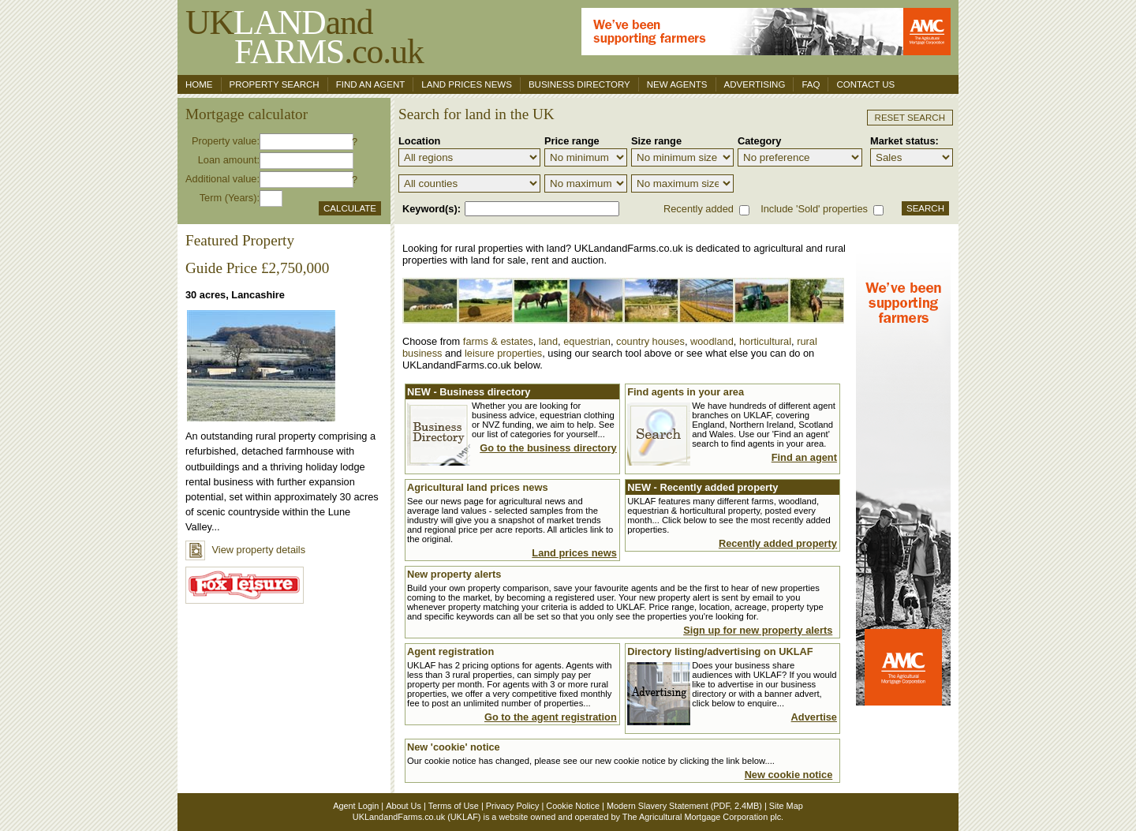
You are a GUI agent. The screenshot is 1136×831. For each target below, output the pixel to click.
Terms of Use (453, 805)
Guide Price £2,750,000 (257, 268)
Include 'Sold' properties (814, 209)
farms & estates (498, 341)
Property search (275, 84)
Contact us (865, 84)
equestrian (587, 341)
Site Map (786, 805)
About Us (403, 805)
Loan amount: (229, 160)
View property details (245, 550)
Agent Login (356, 805)
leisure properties (503, 353)
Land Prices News (466, 84)
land (548, 341)
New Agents (677, 84)
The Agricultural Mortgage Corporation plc (701, 817)
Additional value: (222, 179)
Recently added (698, 209)
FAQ (811, 84)
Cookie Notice (573, 805)
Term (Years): (230, 198)
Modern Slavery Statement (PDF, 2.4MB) (684, 805)
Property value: (226, 141)
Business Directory (579, 84)
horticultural (765, 341)
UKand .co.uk (304, 36)
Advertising (755, 84)
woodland (712, 341)
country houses (650, 341)
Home (199, 84)
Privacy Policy (513, 805)
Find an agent (370, 84)
